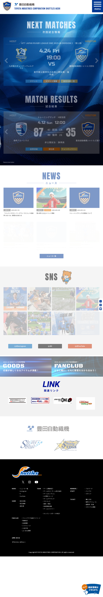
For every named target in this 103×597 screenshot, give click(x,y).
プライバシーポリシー (19, 583)
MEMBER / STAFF (73, 530)
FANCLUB (15, 559)
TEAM (39, 529)
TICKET (72, 540)
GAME (14, 542)
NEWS (14, 529)
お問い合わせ (16, 578)
